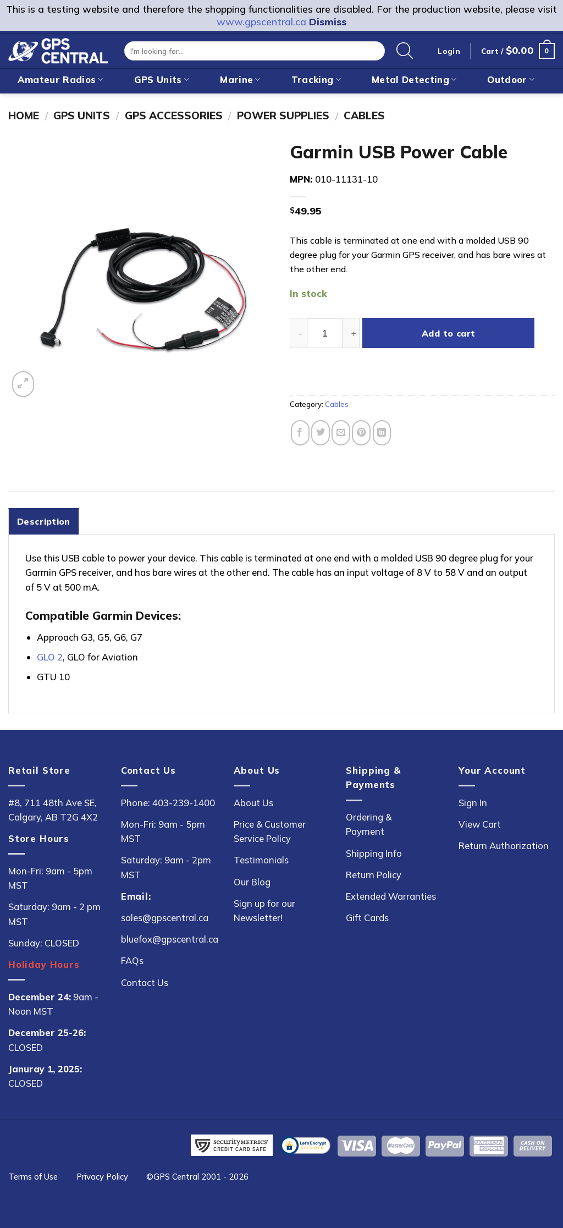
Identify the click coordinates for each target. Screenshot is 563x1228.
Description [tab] (43, 521)
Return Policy (373, 874)
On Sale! (324, 102)
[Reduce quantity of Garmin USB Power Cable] (298, 333)
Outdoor (510, 79)
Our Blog (252, 882)
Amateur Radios (60, 79)
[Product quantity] (325, 333)
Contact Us (144, 982)
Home (23, 115)
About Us (253, 802)
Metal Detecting (414, 79)
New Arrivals (238, 102)
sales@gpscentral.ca (164, 917)
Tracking (316, 79)
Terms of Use (33, 1176)
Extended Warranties (391, 896)
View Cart (480, 824)
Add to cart (449, 333)
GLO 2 (50, 657)
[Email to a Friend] (341, 432)
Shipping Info (374, 853)
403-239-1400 (183, 802)
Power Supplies (283, 115)
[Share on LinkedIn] (382, 432)
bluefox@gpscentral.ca (169, 939)
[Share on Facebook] (300, 432)
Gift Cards (367, 917)
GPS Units (162, 79)
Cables (364, 115)
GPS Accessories (174, 115)
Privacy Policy (102, 1176)
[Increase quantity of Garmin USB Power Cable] (351, 333)
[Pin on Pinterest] (361, 432)
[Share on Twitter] (320, 432)
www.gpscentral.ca (261, 21)
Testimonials (261, 860)
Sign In (473, 802)
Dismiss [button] (327, 21)
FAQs (132, 960)
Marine (240, 79)
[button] (518, 51)
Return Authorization (504, 845)
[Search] (405, 51)
